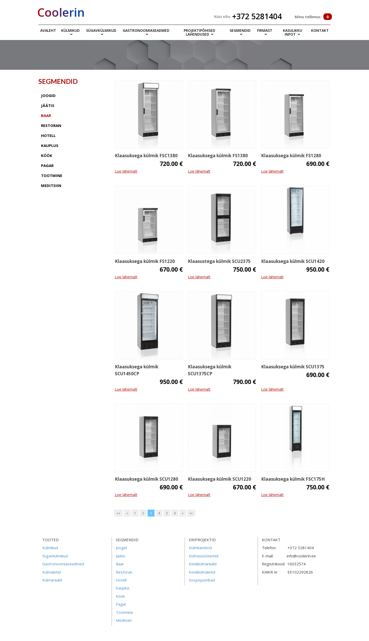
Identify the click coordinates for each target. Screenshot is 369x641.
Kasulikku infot (292, 32)
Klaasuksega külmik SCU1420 (292, 261)
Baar (120, 563)
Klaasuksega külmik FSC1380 (146, 156)
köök (46, 155)
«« (118, 513)
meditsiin (51, 185)
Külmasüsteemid (203, 555)
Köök (120, 596)
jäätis (47, 105)
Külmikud (70, 30)
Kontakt (320, 30)
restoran (51, 125)
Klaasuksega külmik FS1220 (145, 261)
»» (191, 513)
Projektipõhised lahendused (199, 32)
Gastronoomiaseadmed (146, 30)
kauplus (49, 145)
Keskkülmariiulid (203, 563)
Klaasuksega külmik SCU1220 (219, 479)
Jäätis (120, 555)
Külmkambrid (200, 547)
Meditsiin (124, 620)
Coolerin (61, 12)
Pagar (121, 604)
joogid (48, 95)
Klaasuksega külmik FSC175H (293, 479)
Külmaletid (51, 572)
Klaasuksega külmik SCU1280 (146, 479)
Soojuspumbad (202, 580)
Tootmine (124, 612)
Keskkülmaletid (202, 572)
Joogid (121, 547)
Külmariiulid (52, 580)
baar (46, 115)
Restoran (124, 572)
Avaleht (48, 30)
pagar (47, 165)
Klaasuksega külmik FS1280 (291, 156)
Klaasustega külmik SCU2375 (219, 261)
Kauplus (123, 587)
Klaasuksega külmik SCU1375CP (209, 370)
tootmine (51, 175)
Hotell (121, 580)
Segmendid (240, 30)
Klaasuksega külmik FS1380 (218, 156)
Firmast (264, 30)
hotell (48, 135)
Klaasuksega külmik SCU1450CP (136, 370)
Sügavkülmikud (101, 30)
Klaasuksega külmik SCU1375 (292, 367)
